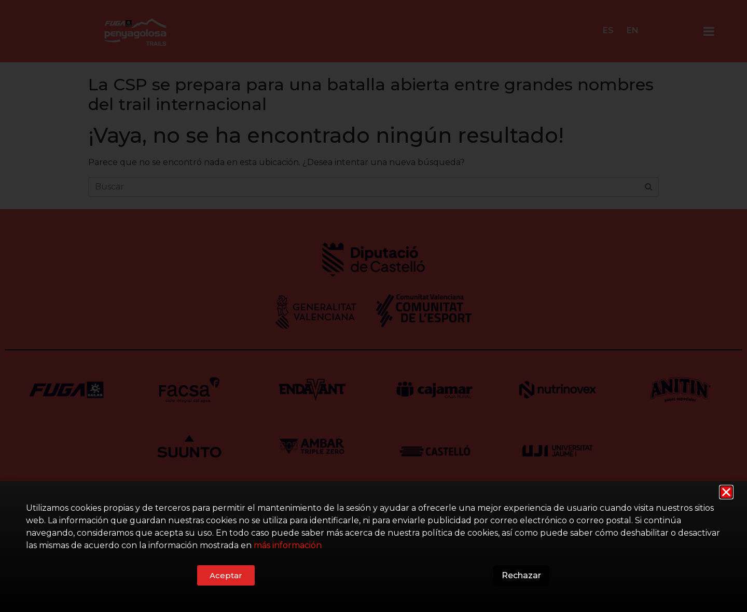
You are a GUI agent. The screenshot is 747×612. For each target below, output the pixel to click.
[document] (373, 306)
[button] (726, 492)
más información (288, 546)
